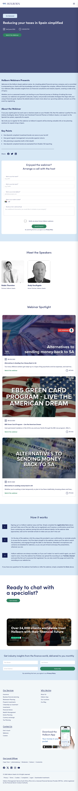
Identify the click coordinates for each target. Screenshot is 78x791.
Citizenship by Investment (10, 704)
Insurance (6, 694)
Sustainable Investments (42, 777)
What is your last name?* (12, 184)
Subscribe (57, 669)
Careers (5, 735)
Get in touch (6, 730)
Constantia (39, 762)
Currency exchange (9, 717)
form (67, 567)
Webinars (5, 733)
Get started (13, 600)
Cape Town (6, 762)
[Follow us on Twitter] (8, 768)
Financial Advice (8, 710)
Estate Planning (7, 715)
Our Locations (45, 699)
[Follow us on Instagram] (15, 768)
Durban (31, 762)
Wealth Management (9, 712)
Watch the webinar (11, 370)
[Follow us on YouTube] (19, 768)
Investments (6, 707)
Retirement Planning (9, 699)
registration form (63, 525)
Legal (31, 777)
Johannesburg (16, 762)
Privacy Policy (49, 229)
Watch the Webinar (12, 35)
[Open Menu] (74, 3)
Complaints (24, 777)
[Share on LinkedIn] (16, 154)
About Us (43, 694)
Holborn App (44, 697)
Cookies (17, 777)
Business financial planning (11, 697)
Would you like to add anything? (14, 206)
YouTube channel (69, 556)
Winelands (25, 762)
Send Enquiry (39, 226)
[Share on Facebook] (9, 154)
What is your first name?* (12, 176)
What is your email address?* (13, 192)
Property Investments (9, 702)
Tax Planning (7, 720)
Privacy (6, 777)
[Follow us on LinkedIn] (11, 768)
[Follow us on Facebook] (4, 768)
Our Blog (43, 702)
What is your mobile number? (13, 199)
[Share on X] (13, 154)
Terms (11, 777)
